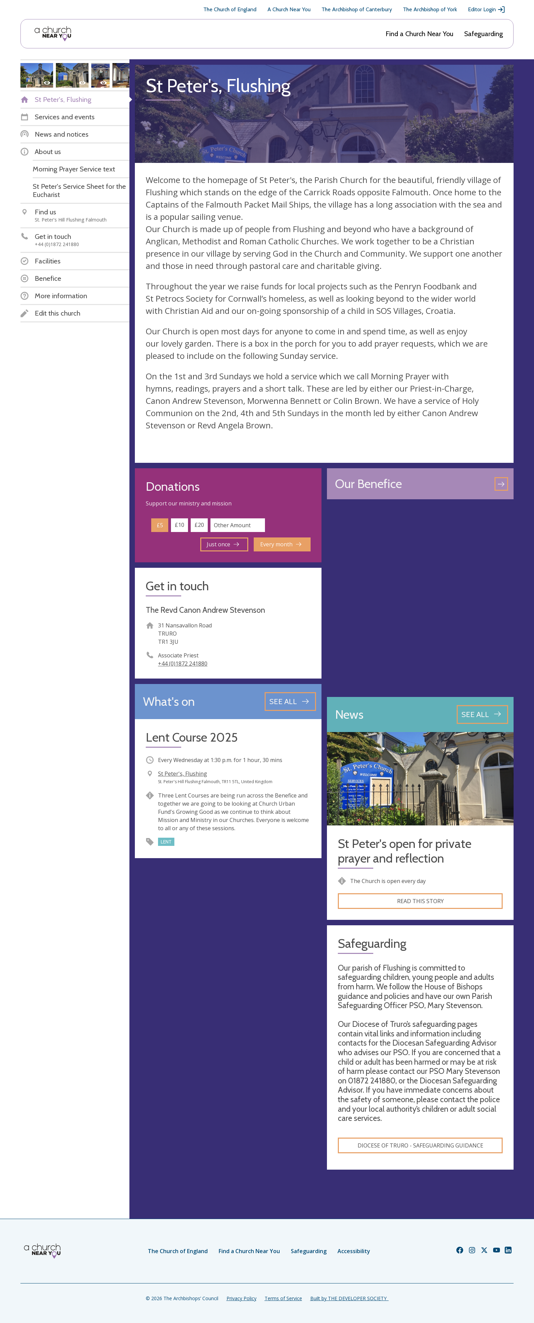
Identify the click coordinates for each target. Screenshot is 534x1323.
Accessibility (353, 1251)
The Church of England (229, 9)
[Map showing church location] (420, 598)
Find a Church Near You (419, 34)
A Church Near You (289, 9)
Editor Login (486, 9)
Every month (280, 544)
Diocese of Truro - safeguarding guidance (420, 1145)
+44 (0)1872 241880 (182, 663)
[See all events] (290, 701)
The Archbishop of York (430, 9)
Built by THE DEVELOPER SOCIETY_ (349, 1298)
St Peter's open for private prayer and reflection (404, 851)
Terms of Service (283, 1298)
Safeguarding (483, 34)
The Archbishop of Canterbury (356, 9)
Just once (223, 544)
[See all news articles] (482, 714)
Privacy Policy (241, 1298)
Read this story (420, 901)
